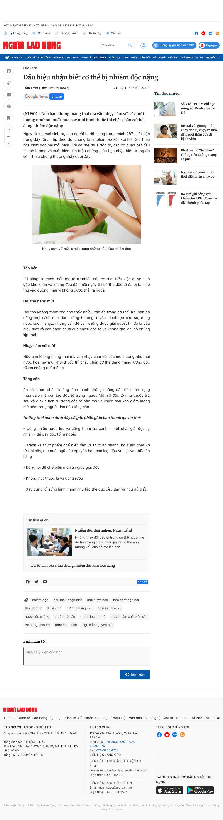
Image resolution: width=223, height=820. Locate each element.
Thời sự (17, 57)
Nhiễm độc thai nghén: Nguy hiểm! (103, 530)
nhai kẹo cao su (110, 608)
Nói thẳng (41, 33)
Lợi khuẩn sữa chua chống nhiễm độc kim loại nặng (73, 566)
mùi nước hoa (97, 600)
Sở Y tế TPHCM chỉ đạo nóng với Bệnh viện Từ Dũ (198, 108)
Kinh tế (86, 57)
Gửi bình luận (135, 674)
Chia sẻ (57, 96)
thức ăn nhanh (66, 625)
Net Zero (73, 57)
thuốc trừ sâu (65, 616)
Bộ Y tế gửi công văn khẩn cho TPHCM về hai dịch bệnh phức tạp (199, 198)
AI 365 (199, 57)
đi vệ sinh (54, 608)
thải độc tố (33, 608)
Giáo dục (115, 57)
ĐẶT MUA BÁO (84, 25)
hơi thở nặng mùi (79, 608)
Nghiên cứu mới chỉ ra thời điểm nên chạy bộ (198, 174)
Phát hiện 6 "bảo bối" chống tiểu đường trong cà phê (199, 154)
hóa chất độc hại (126, 600)
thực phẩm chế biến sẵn (129, 616)
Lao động (44, 57)
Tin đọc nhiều (167, 93)
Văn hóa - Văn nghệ (153, 57)
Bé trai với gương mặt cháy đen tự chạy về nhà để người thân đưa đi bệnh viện (199, 132)
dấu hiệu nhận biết (67, 600)
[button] (8, 129)
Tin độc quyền (66, 33)
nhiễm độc (40, 600)
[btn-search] (130, 45)
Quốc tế (30, 57)
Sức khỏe (100, 57)
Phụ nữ (210, 57)
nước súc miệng (37, 616)
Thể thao (186, 57)
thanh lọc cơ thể (92, 616)
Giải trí (172, 57)
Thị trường (92, 33)
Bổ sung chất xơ (37, 625)
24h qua (114, 33)
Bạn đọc (59, 57)
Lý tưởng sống (15, 33)
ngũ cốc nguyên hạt (97, 625)
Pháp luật (130, 57)
